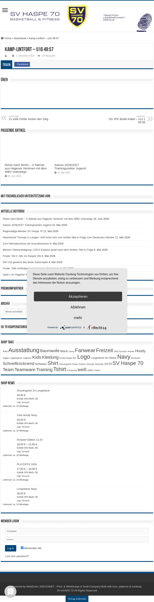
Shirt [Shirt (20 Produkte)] (53, 363)
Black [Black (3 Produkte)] (64, 351)
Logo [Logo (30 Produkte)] (83, 357)
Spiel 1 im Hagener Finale (18, 274)
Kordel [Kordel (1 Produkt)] (62, 358)
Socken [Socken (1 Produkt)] (82, 364)
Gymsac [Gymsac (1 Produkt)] (123, 351)
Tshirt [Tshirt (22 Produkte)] (59, 369)
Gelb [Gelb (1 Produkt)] (116, 351)
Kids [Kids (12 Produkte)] (36, 357)
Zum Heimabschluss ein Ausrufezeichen (26, 243)
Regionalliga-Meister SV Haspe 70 (23, 231)
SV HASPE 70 (65, 590)
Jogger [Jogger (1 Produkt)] (6, 358)
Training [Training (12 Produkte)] (44, 369)
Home (6, 38)
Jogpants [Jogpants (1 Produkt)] (27, 358)
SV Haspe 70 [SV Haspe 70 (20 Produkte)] (127, 363)
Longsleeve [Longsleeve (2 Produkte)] (97, 357)
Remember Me (31, 548)
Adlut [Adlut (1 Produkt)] (5, 351)
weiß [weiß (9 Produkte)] (82, 369)
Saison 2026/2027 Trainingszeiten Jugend (70, 166)
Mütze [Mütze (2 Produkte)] (113, 357)
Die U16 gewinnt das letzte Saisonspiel (25, 262)
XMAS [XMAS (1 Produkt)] (90, 370)
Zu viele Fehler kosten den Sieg (29, 118)
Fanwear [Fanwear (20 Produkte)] (85, 350)
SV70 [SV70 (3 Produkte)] (108, 364)
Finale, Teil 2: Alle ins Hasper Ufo (22, 255)
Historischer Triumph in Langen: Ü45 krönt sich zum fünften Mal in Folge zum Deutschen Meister (58, 237)
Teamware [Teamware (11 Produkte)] (25, 369)
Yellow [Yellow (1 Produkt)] (97, 370)
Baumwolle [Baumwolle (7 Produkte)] (50, 351)
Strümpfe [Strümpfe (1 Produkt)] (99, 364)
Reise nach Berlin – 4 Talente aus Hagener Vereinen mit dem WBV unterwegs (26, 168)
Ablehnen (77, 307)
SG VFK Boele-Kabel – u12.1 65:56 (124, 119)
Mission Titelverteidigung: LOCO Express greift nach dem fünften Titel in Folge (48, 249)
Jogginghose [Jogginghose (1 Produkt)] (16, 358)
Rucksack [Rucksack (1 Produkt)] (135, 358)
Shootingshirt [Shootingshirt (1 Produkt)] (65, 364)
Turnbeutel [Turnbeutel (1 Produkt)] (72, 370)
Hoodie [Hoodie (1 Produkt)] (131, 351)
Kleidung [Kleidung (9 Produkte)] (50, 357)
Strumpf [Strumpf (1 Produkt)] (90, 364)
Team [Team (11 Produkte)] (8, 369)
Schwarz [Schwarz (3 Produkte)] (41, 364)
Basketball (20, 38)
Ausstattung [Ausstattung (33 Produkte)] (24, 350)
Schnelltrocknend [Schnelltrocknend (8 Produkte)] (18, 363)
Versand (25, 402)
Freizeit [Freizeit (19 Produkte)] (104, 350)
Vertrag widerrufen (77, 598)
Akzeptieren (78, 296)
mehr (78, 318)
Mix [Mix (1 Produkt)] (107, 358)
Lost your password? (17, 556)
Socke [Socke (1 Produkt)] (75, 364)
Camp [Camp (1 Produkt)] (71, 351)
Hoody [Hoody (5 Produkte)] (140, 351)
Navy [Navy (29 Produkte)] (123, 357)
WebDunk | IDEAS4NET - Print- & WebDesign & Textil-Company (63, 586)
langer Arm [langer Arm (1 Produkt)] (71, 358)
